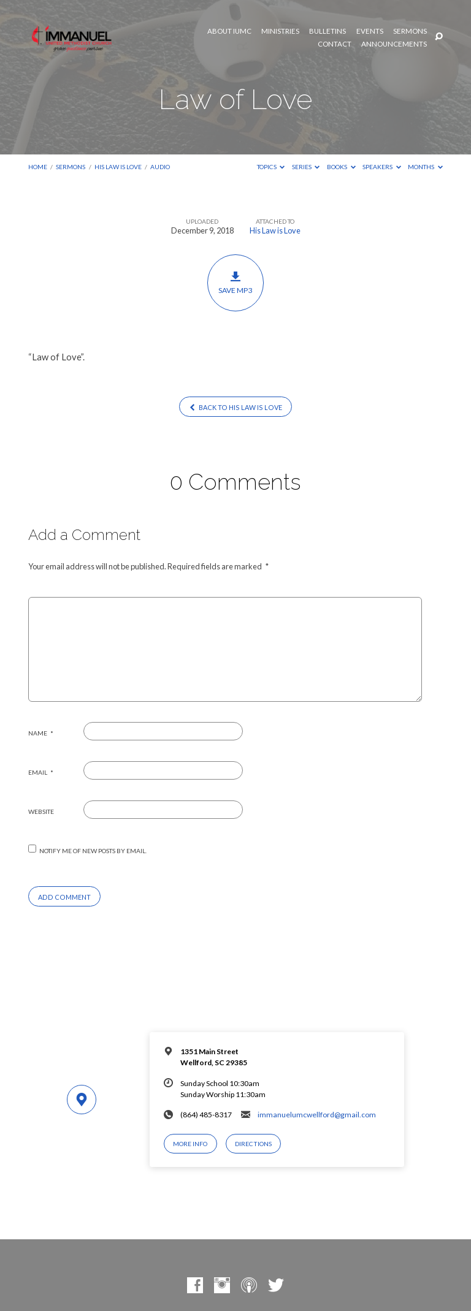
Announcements (394, 44)
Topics (271, 166)
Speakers (381, 166)
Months (425, 166)
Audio (160, 166)
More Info (190, 1143)
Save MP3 (235, 282)
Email (40, 772)
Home (37, 166)
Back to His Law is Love (235, 407)
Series (306, 166)
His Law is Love (118, 166)
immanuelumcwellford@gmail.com (317, 1114)
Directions (253, 1143)
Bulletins (327, 31)
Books (341, 166)
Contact (334, 44)
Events (369, 31)
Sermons (410, 31)
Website (41, 811)
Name (40, 733)
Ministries (280, 31)
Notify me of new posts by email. (93, 850)
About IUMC (229, 31)
